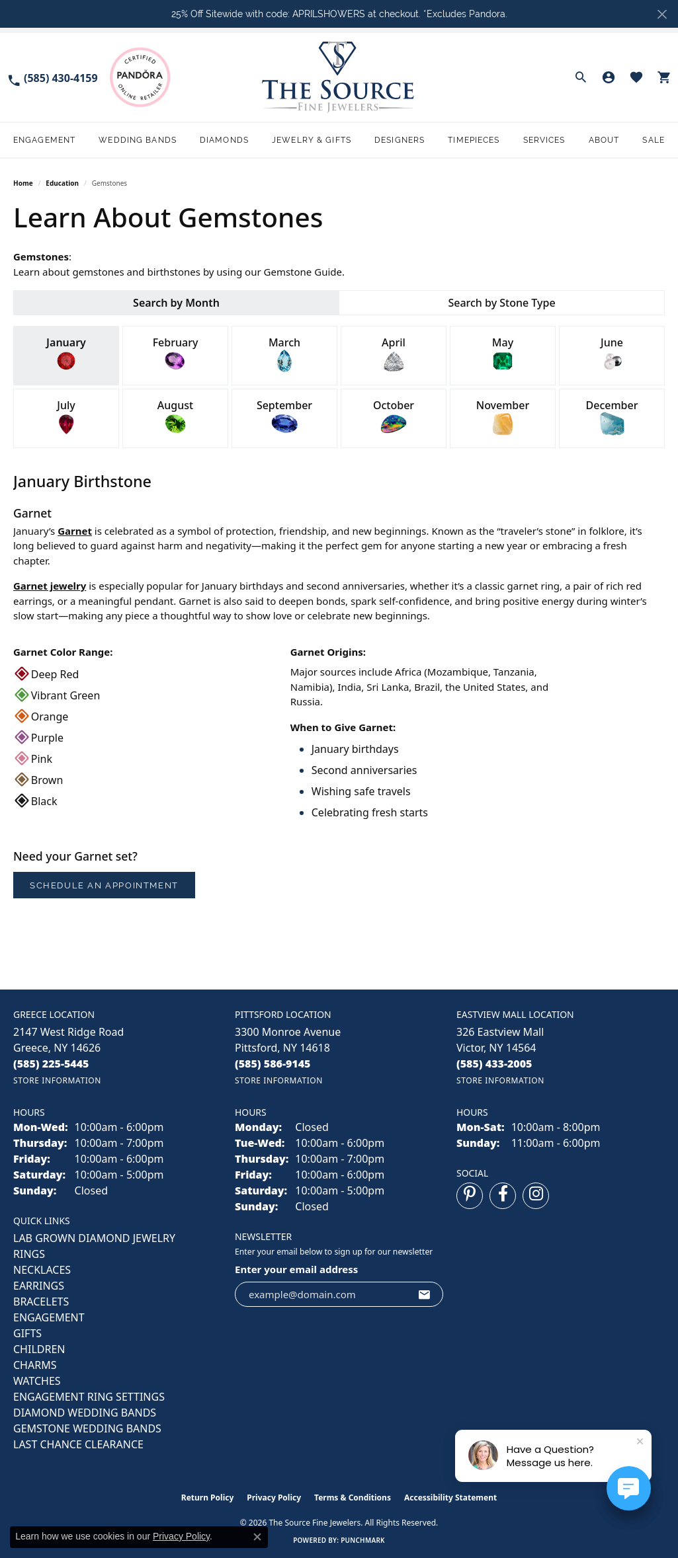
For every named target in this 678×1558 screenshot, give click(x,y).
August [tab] (175, 417)
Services (544, 140)
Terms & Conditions (352, 1497)
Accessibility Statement (450, 1497)
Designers (399, 140)
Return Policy (207, 1497)
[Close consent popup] (257, 1537)
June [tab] (612, 354)
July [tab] (66, 417)
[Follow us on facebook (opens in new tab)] (502, 1196)
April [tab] (393, 354)
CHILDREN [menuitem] (39, 1349)
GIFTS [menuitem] (27, 1333)
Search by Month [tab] (176, 302)
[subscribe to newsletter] (425, 1294)
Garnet (75, 530)
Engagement (44, 140)
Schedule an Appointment (104, 885)
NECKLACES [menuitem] (42, 1270)
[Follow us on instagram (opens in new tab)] (536, 1196)
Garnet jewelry (49, 585)
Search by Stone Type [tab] (501, 302)
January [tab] (66, 354)
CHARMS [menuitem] (34, 1365)
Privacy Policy (274, 1497)
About (604, 140)
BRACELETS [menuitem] (41, 1301)
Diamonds (224, 140)
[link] (52, 77)
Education (62, 183)
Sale (653, 140)
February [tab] (175, 354)
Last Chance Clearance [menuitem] (78, 1444)
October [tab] (393, 417)
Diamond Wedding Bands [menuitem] (84, 1412)
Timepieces (473, 140)
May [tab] (502, 354)
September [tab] (284, 417)
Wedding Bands (138, 140)
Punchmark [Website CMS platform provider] (363, 1540)
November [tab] (503, 417)
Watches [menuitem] (37, 1381)
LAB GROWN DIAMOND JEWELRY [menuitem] (94, 1238)
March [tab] (284, 354)
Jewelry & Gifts (311, 140)
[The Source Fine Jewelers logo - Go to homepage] (339, 77)
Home (23, 183)
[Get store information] (57, 1080)
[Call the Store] (51, 1063)
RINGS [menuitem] (29, 1254)
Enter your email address (296, 1269)
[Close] (662, 14)
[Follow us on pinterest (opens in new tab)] (469, 1196)
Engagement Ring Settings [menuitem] (89, 1396)
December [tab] (612, 417)
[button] (580, 77)
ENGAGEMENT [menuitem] (49, 1317)
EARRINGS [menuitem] (38, 1285)
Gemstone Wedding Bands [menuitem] (87, 1428)
